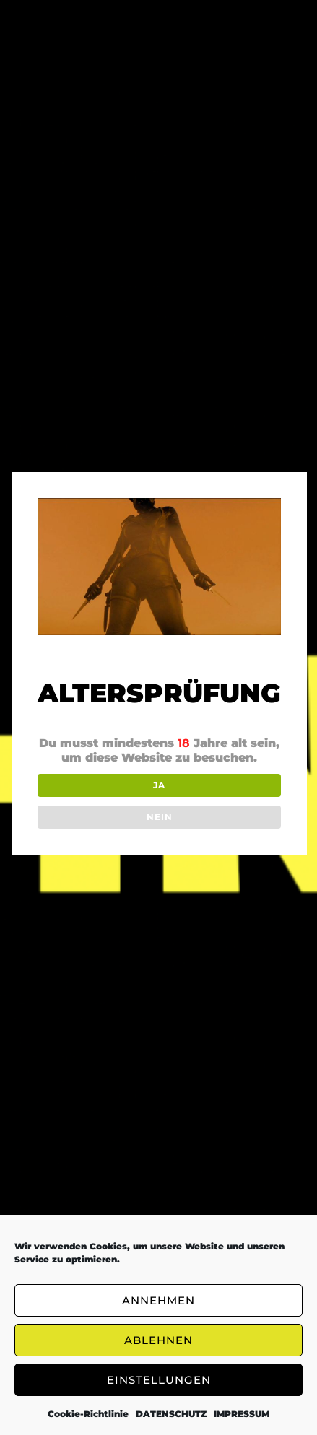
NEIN (160, 816)
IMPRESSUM (241, 1413)
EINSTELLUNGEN (159, 1380)
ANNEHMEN (158, 1300)
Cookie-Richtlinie (88, 1413)
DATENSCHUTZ (171, 1413)
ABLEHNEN (158, 1340)
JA (159, 785)
